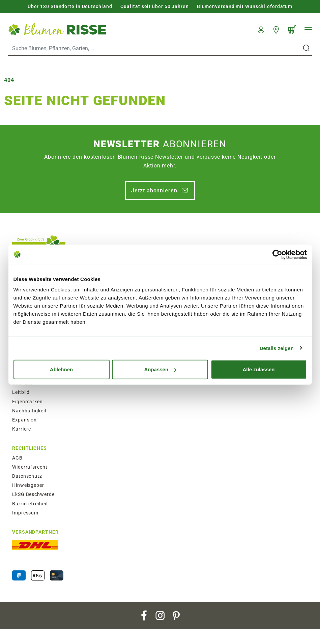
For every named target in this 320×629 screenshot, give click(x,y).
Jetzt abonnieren (154, 190)
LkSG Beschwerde (33, 494)
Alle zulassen (258, 369)
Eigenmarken (27, 401)
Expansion (24, 419)
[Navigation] (308, 29)
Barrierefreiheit (30, 503)
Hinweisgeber (28, 485)
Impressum (25, 512)
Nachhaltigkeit (29, 410)
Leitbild (21, 392)
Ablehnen (61, 369)
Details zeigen (277, 348)
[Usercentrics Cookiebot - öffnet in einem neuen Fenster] (277, 254)
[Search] (154, 48)
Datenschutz (27, 476)
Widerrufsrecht (30, 467)
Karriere (21, 429)
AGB (17, 458)
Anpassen (160, 369)
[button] (261, 29)
